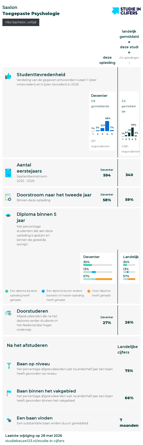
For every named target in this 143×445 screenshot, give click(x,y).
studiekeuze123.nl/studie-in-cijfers (34, 441)
